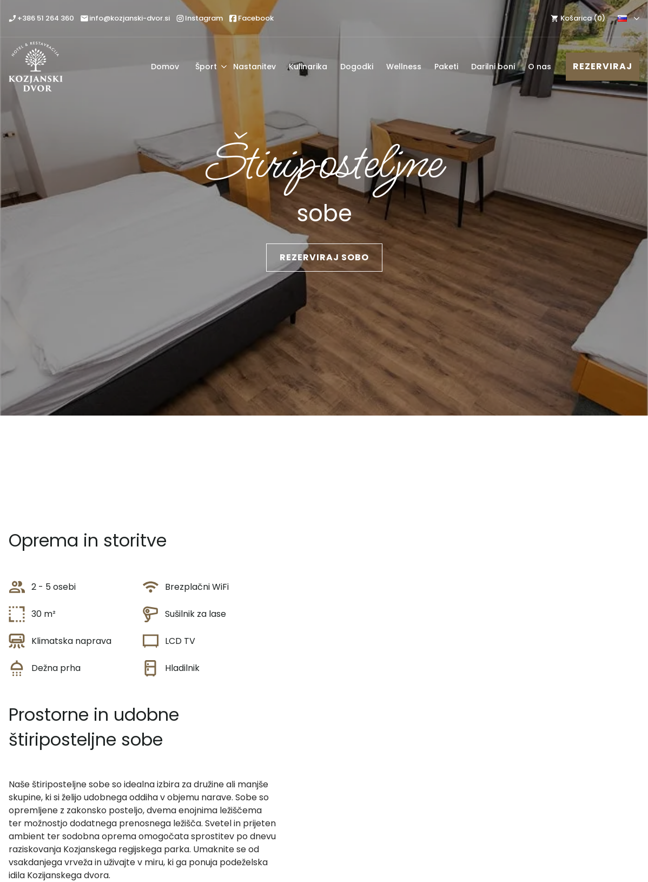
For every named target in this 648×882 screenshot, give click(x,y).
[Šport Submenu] (222, 66)
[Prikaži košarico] (577, 18)
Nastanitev (254, 66)
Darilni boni (493, 66)
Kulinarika (308, 66)
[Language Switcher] (634, 18)
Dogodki (356, 66)
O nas (539, 66)
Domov (165, 66)
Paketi (446, 66)
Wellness (403, 66)
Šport (206, 66)
